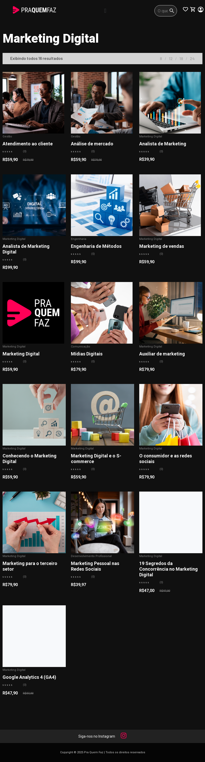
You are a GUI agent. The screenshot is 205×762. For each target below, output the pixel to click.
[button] (105, 10)
